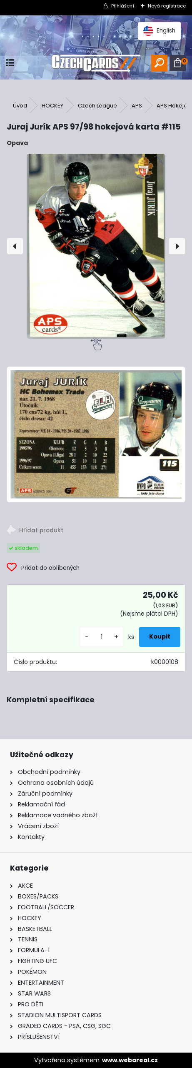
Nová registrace (167, 5)
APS (137, 106)
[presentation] (15, 246)
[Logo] (96, 63)
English (159, 31)
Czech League (97, 106)
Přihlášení (122, 5)
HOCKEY (52, 106)
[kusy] (101, 637)
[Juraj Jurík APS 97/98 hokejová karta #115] (96, 246)
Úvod (20, 106)
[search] (159, 63)
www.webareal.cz (130, 1060)
